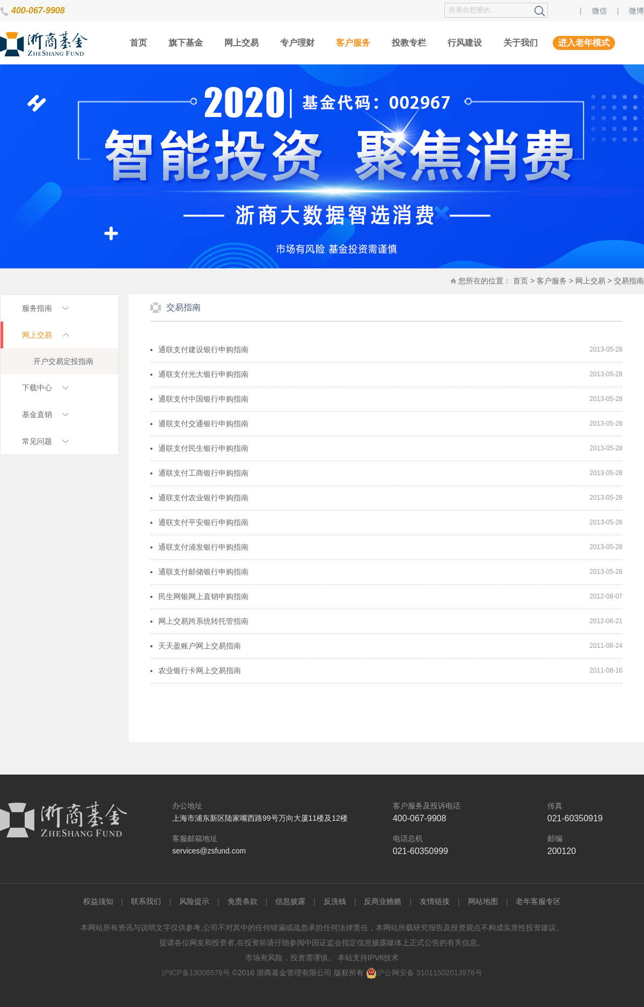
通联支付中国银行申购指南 (203, 399)
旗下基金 (186, 42)
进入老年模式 (584, 42)
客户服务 (353, 42)
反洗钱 (335, 901)
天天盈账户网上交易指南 (199, 645)
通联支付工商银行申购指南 (203, 473)
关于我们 (520, 42)
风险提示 (194, 901)
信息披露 (290, 901)
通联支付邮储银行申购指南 (203, 571)
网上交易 (241, 42)
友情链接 (435, 901)
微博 (636, 10)
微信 (599, 10)
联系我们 (146, 901)
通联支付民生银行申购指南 (203, 448)
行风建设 (465, 42)
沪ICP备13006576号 (196, 972)
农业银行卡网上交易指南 (199, 670)
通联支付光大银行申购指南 (203, 374)
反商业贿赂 (382, 901)
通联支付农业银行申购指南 (203, 497)
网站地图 (483, 901)
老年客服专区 (538, 901)
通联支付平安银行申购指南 (203, 522)
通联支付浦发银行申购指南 (203, 547)
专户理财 (297, 42)
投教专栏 (409, 42)
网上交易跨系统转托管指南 (203, 621)
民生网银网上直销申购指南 (203, 596)
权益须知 (98, 901)
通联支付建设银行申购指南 (203, 349)
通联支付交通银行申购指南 (203, 423)
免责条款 (243, 901)
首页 (138, 42)
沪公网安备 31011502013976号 (424, 972)
